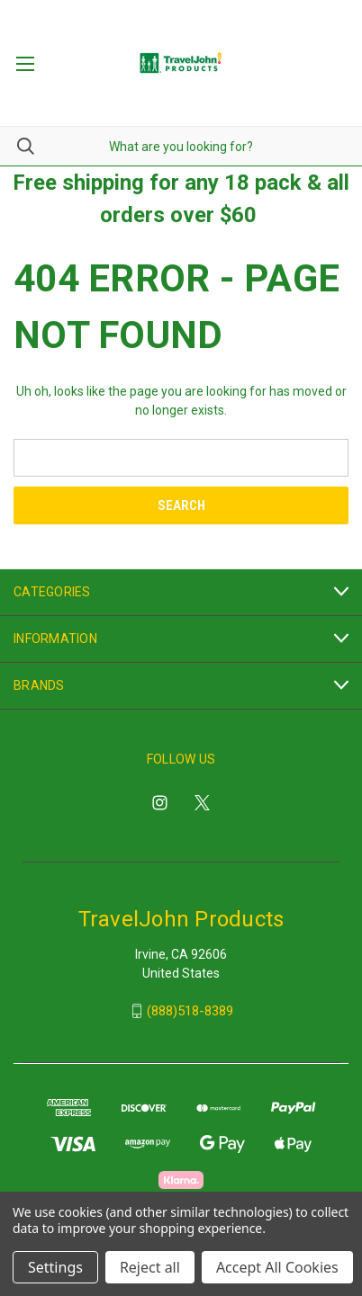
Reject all (150, 1267)
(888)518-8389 (190, 1011)
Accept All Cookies (277, 1267)
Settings (55, 1267)
